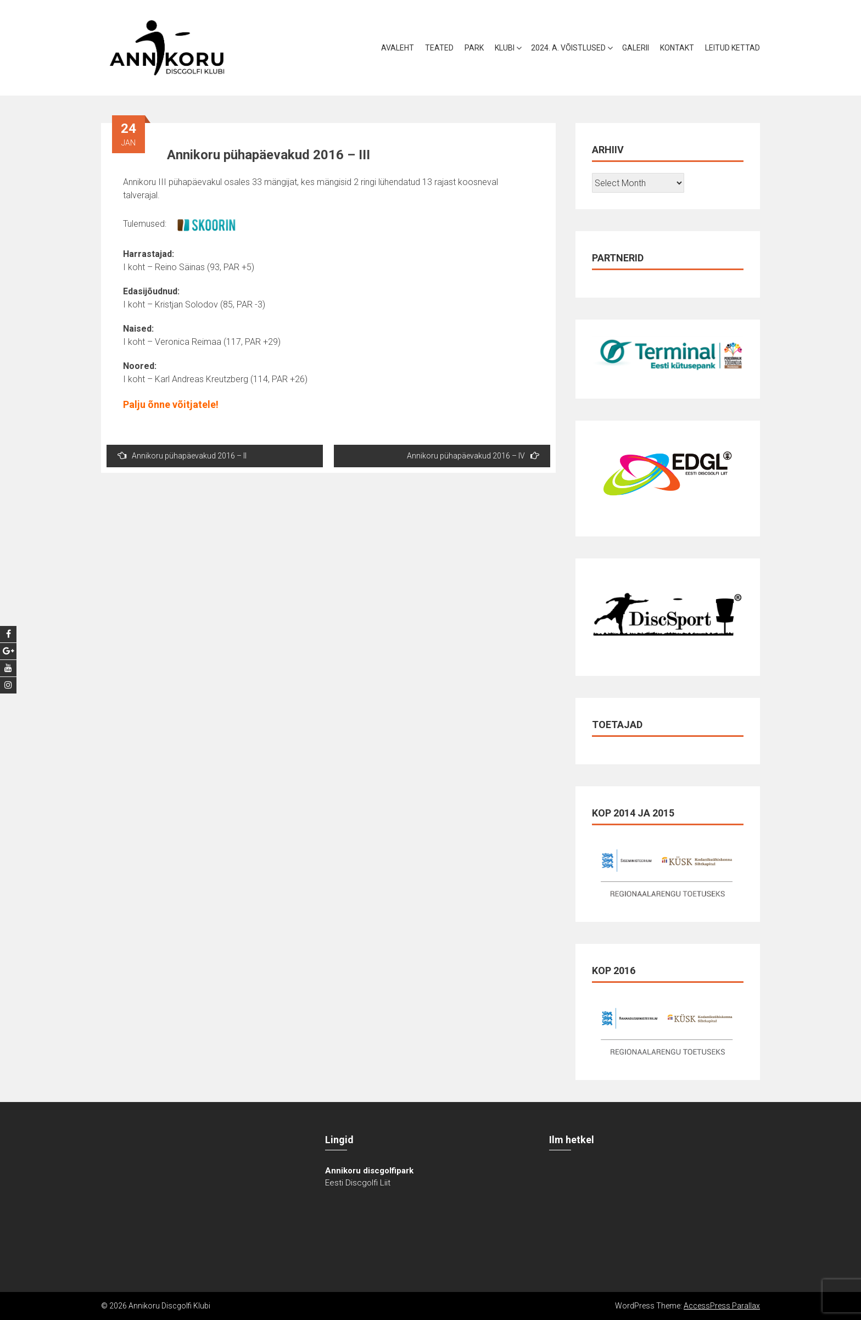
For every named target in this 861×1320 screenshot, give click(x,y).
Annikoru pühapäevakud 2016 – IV (473, 455)
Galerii (635, 47)
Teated (439, 47)
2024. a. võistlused (568, 47)
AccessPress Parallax (722, 1305)
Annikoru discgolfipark (369, 1171)
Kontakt (677, 47)
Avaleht (397, 47)
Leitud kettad (732, 47)
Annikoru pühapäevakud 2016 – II (182, 455)
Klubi (505, 47)
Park (474, 47)
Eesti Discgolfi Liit (357, 1183)
